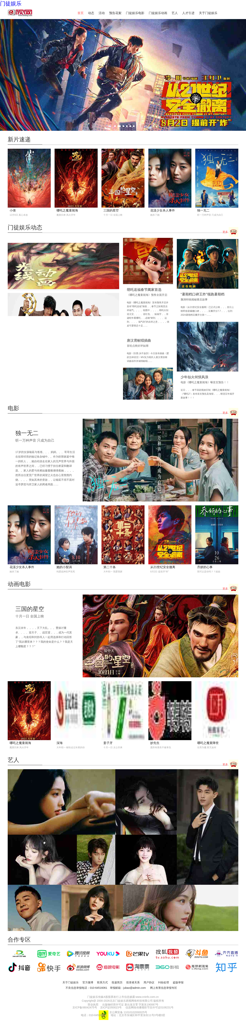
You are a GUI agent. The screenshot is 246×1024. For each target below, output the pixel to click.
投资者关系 (133, 982)
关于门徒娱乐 (208, 13)
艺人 (175, 13)
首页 (80, 13)
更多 (230, 232)
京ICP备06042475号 (84, 1007)
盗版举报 (178, 982)
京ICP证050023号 (111, 1007)
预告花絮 (115, 13)
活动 (102, 13)
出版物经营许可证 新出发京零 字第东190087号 (130, 1004)
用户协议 (149, 982)
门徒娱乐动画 (158, 13)
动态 (91, 13)
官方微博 (87, 982)
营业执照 (93, 1004)
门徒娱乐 (11, 4)
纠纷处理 (163, 982)
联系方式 (102, 982)
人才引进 (188, 13)
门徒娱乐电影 (135, 13)
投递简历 (117, 982)
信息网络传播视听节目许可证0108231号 (149, 1007)
